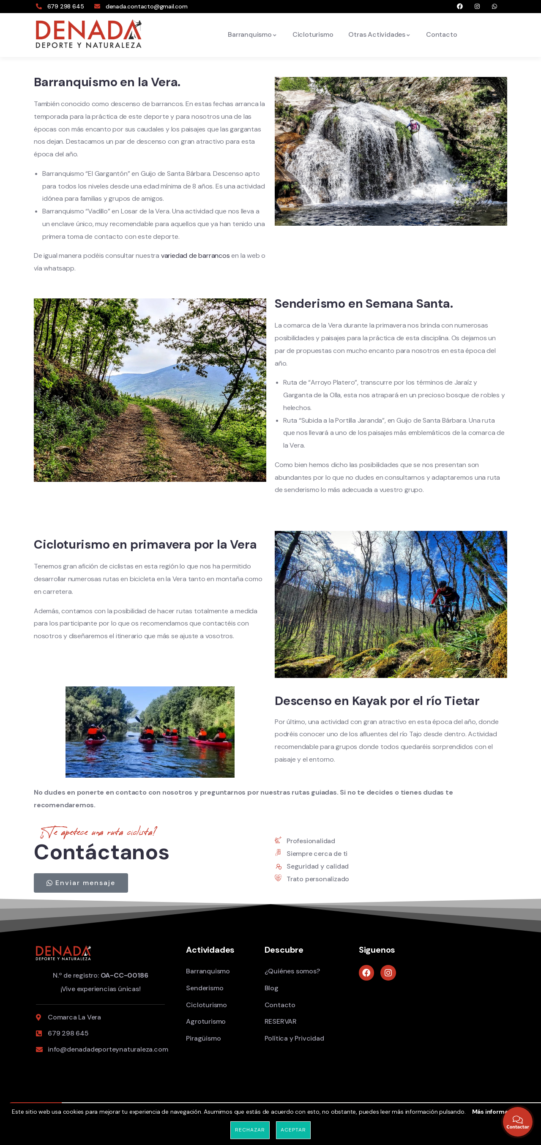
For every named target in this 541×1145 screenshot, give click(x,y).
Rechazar (250, 1129)
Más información (496, 1111)
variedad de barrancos (195, 255)
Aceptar (293, 1129)
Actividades (210, 949)
